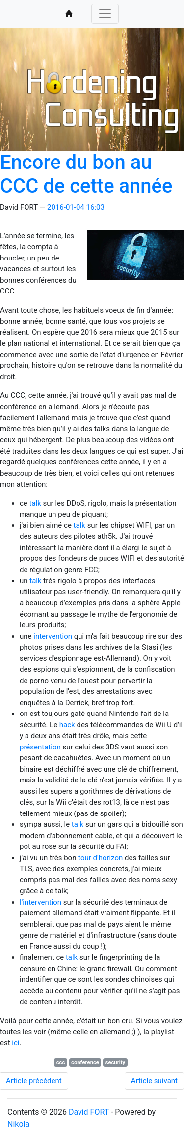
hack (67, 724)
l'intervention (40, 902)
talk (35, 503)
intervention (52, 636)
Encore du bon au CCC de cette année (86, 174)
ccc (60, 1062)
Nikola (18, 1124)
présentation (40, 747)
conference (85, 1062)
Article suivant (154, 1080)
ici (15, 1043)
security (115, 1062)
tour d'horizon (100, 857)
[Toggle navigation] (105, 14)
